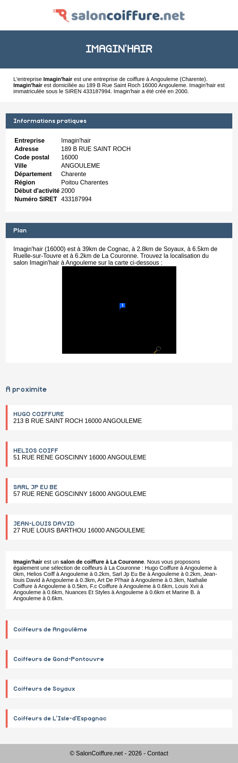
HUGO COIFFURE (38, 414)
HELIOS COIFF (35, 451)
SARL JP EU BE (35, 487)
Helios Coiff (40, 574)
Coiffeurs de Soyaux (44, 689)
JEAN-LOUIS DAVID (44, 524)
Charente (193, 79)
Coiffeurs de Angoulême (50, 629)
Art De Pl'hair (113, 580)
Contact (157, 753)
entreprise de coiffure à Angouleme (135, 79)
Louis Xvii (187, 586)
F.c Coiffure (104, 586)
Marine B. (184, 592)
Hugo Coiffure (162, 568)
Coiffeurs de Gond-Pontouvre (58, 659)
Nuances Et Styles (87, 592)
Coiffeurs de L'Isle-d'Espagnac (60, 718)
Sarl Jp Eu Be (129, 574)
